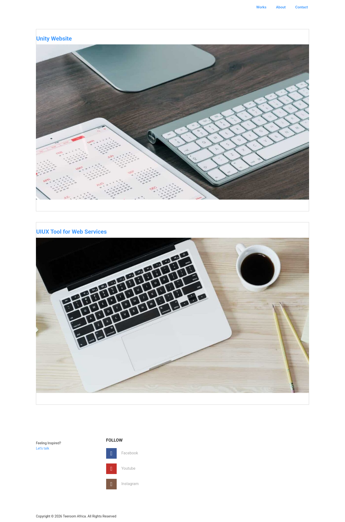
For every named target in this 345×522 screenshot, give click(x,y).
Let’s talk (42, 448)
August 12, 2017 (55, 410)
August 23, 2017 (55, 217)
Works (261, 7)
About (281, 7)
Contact (301, 7)
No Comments (292, 217)
